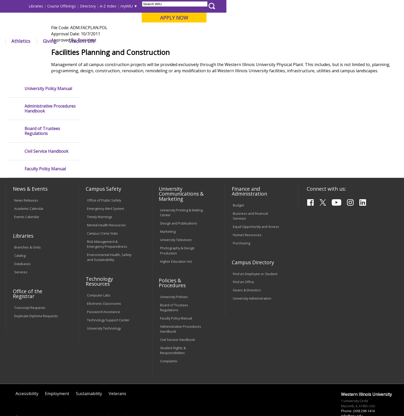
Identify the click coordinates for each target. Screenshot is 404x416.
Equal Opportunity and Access (256, 207)
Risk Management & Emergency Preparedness (107, 224)
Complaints (168, 341)
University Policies (174, 277)
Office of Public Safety (104, 181)
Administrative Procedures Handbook (50, 89)
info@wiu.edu (352, 396)
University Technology (104, 308)
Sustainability (89, 374)
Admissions (114, 41)
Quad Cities (126, 31)
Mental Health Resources (106, 205)
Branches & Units (27, 228)
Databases (22, 244)
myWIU (304, 6)
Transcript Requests (29, 288)
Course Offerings (239, 6)
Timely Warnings (99, 197)
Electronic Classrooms (104, 284)
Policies (119, 52)
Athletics (198, 41)
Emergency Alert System (105, 189)
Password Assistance (103, 292)
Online (149, 31)
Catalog (20, 236)
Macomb (101, 31)
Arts (172, 41)
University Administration (252, 279)
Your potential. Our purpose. (60, 31)
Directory (265, 6)
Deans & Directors (247, 270)
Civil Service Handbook (46, 131)
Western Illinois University (83, 22)
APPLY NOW (352, 17)
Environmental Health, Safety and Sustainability (109, 238)
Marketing (168, 212)
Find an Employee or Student (255, 254)
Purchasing (241, 223)
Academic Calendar (29, 189)
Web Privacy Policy (117, 397)
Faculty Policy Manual (45, 149)
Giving (227, 41)
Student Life (260, 41)
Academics (78, 41)
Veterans (117, 374)
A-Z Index (286, 6)
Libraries (213, 6)
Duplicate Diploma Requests (36, 296)
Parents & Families (24, 6)
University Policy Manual (48, 69)
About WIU (42, 41)
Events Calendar (26, 197)
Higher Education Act (176, 241)
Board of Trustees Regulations (42, 112)
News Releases (26, 181)
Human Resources (247, 215)
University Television (176, 220)
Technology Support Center (108, 300)
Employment (57, 374)
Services (20, 252)
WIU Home (99, 52)
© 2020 (21, 397)
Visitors (50, 6)
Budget (238, 185)
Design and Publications (178, 204)
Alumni (147, 41)
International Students (80, 6)
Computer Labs (98, 275)
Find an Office (243, 262)
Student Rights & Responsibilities (173, 331)
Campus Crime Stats (102, 214)
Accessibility (26, 374)
